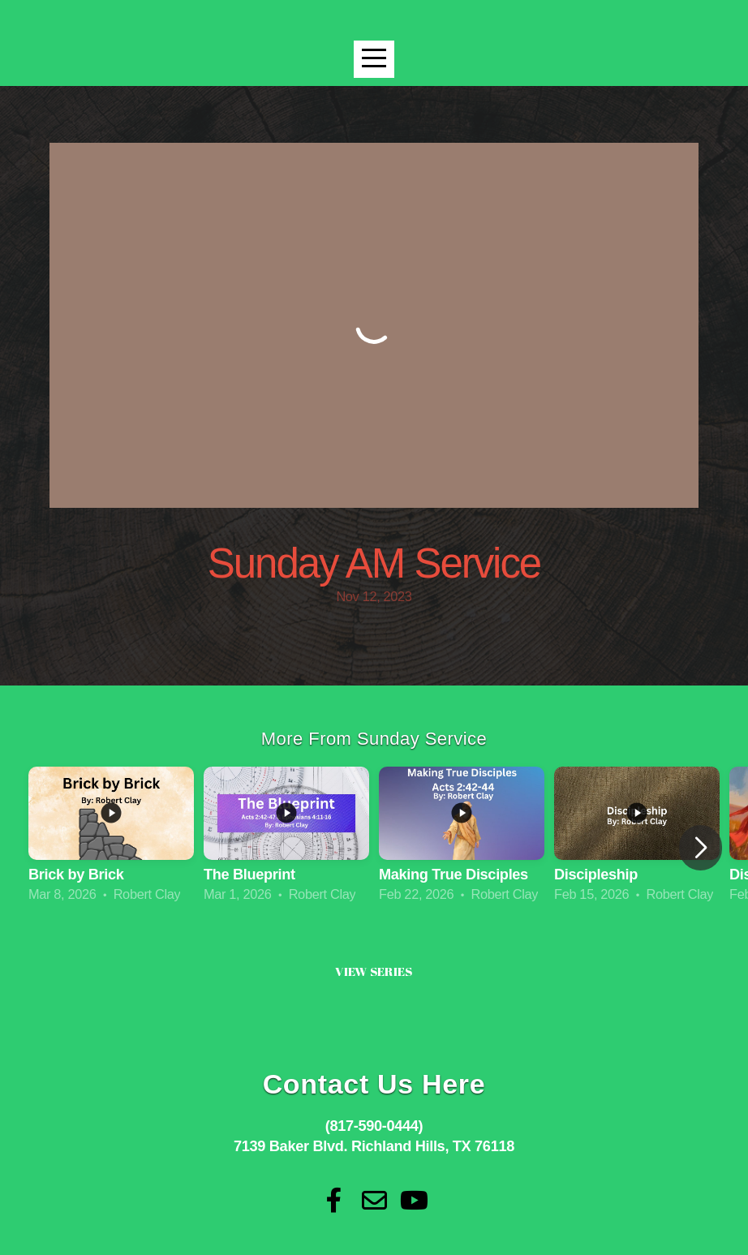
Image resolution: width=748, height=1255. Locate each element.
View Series (373, 971)
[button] (700, 848)
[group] (111, 837)
